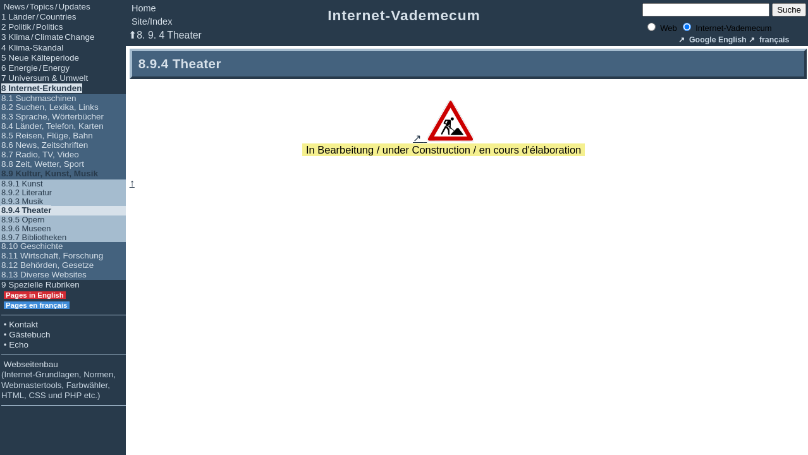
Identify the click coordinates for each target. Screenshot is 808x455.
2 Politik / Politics (32, 27)
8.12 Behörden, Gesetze (47, 265)
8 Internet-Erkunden (41, 88)
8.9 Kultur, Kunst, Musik (49, 173)
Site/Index (152, 21)
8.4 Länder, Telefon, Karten (52, 126)
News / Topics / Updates (45, 6)
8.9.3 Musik (22, 201)
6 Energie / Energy (35, 68)
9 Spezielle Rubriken (40, 284)
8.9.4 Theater (26, 210)
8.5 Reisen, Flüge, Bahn (47, 135)
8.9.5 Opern (23, 219)
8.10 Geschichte (32, 246)
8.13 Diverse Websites (44, 274)
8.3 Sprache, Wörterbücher (52, 116)
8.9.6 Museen (26, 228)
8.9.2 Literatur (26, 192)
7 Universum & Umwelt (44, 78)
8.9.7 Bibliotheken (33, 237)
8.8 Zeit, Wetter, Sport (42, 164)
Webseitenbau (58, 380)
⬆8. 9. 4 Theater (165, 35)
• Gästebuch (26, 334)
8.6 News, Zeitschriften (44, 145)
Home (144, 8)
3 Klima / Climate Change (47, 37)
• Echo (14, 344)
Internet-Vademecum (404, 15)
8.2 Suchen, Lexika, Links (50, 107)
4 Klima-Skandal (32, 47)
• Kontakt (19, 324)
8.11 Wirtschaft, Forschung (52, 255)
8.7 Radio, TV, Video (40, 154)
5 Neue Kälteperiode (40, 58)
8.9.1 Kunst (22, 183)
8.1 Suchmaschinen (39, 98)
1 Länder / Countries (39, 16)
